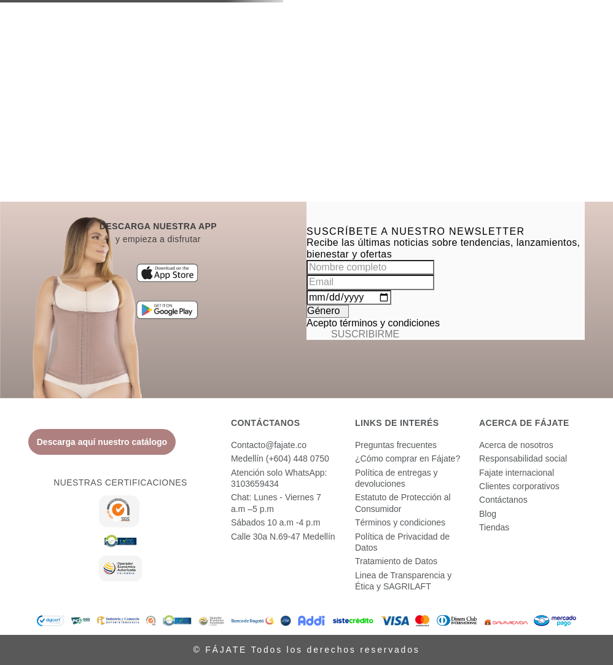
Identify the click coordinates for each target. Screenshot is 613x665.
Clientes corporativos (519, 486)
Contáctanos (503, 500)
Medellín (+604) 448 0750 (280, 458)
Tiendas (494, 527)
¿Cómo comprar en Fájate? (407, 458)
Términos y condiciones (400, 522)
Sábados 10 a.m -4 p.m (276, 522)
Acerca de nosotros (516, 445)
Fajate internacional (516, 473)
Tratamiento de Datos (396, 561)
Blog (487, 514)
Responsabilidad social (523, 458)
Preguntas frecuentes (396, 445)
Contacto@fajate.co (268, 445)
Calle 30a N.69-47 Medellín (283, 536)
